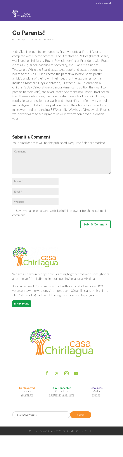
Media (96, 391)
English (99, 3)
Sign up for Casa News (61, 394)
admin (17, 39)
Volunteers (27, 394)
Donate (27, 391)
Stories (38, 39)
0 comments (48, 39)
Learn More (21, 304)
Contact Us (61, 391)
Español (107, 3)
